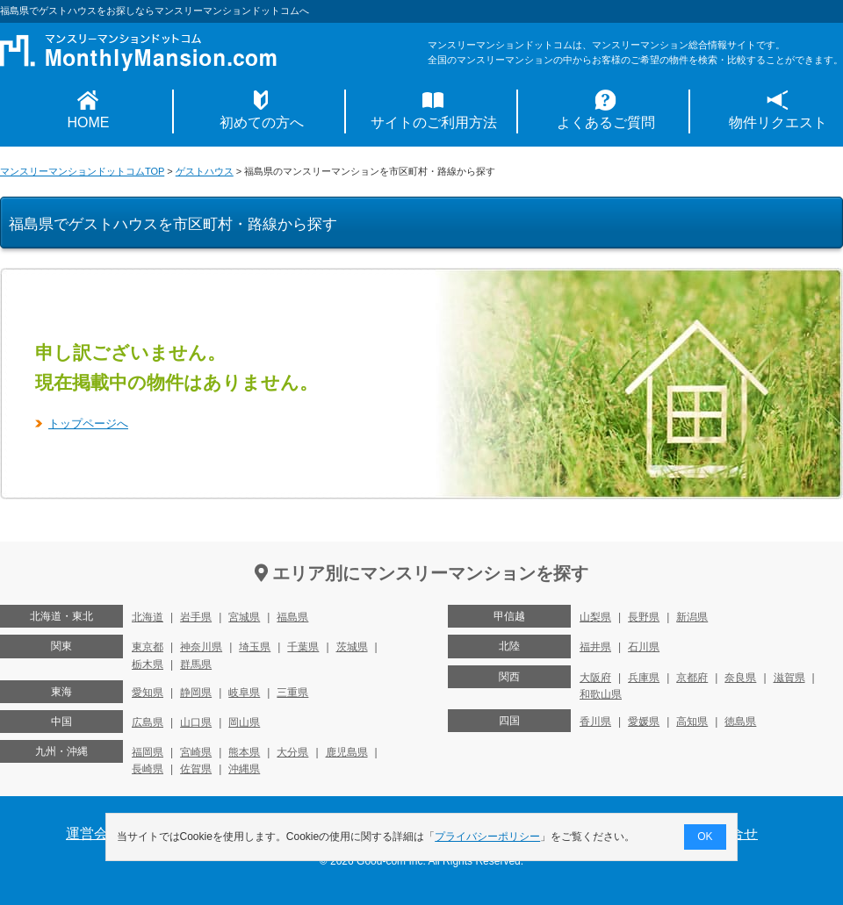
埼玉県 (254, 647)
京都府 (692, 678)
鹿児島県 (347, 752)
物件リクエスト (778, 122)
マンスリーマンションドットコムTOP (82, 171)
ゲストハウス (205, 171)
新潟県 (692, 617)
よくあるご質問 (606, 122)
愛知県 (147, 692)
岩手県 (196, 617)
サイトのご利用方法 (434, 122)
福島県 (292, 617)
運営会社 (94, 833)
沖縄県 (244, 769)
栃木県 (147, 664)
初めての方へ (262, 122)
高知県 (692, 721)
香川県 (595, 721)
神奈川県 (201, 647)
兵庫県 (643, 678)
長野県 (643, 617)
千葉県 (303, 647)
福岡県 (147, 752)
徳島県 (740, 721)
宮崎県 (196, 752)
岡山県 (244, 722)
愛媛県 (643, 721)
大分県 (292, 752)
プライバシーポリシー (488, 836)
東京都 (147, 647)
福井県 (595, 647)
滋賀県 (789, 678)
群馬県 (196, 664)
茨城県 (352, 647)
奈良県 (740, 678)
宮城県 (244, 617)
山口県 (196, 722)
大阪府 (595, 678)
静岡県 (196, 692)
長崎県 (147, 769)
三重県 (292, 692)
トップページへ (88, 423)
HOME (89, 122)
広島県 (147, 722)
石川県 (643, 647)
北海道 (147, 617)
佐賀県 (196, 769)
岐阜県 (244, 692)
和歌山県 (601, 694)
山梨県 (595, 617)
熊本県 (244, 752)
